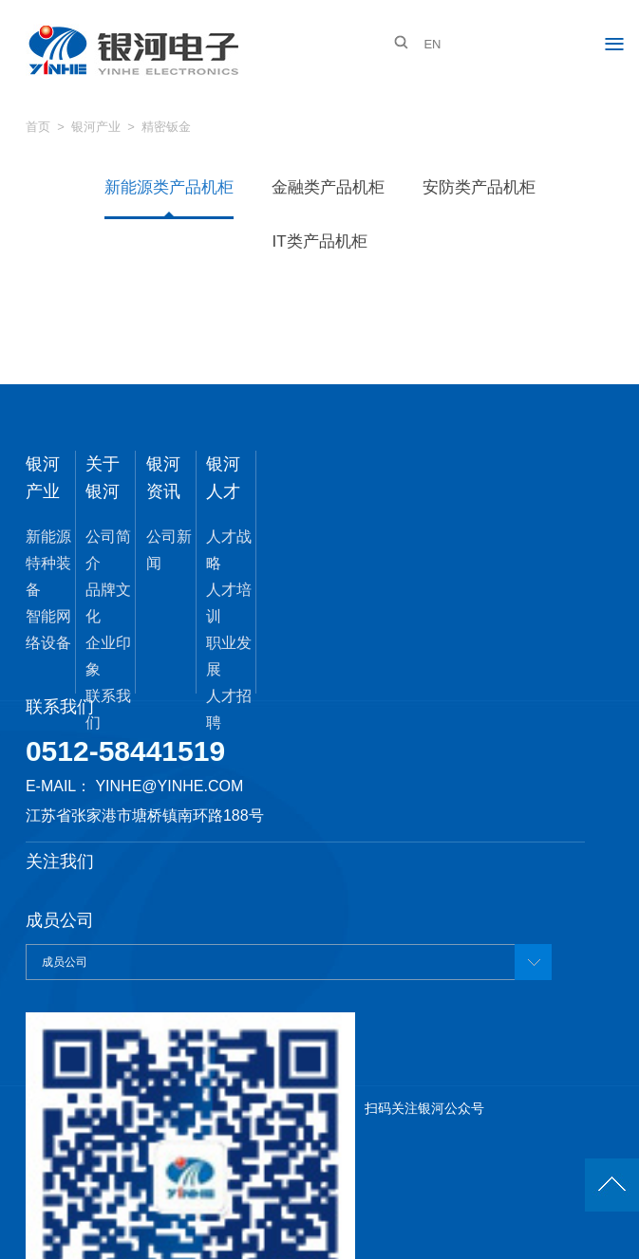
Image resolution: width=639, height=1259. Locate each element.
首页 (38, 127)
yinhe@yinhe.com (169, 786)
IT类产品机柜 (319, 241)
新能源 (48, 536)
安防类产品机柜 (479, 187)
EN (432, 44)
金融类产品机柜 (328, 187)
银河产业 (96, 127)
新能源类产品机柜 (169, 187)
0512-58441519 (125, 751)
